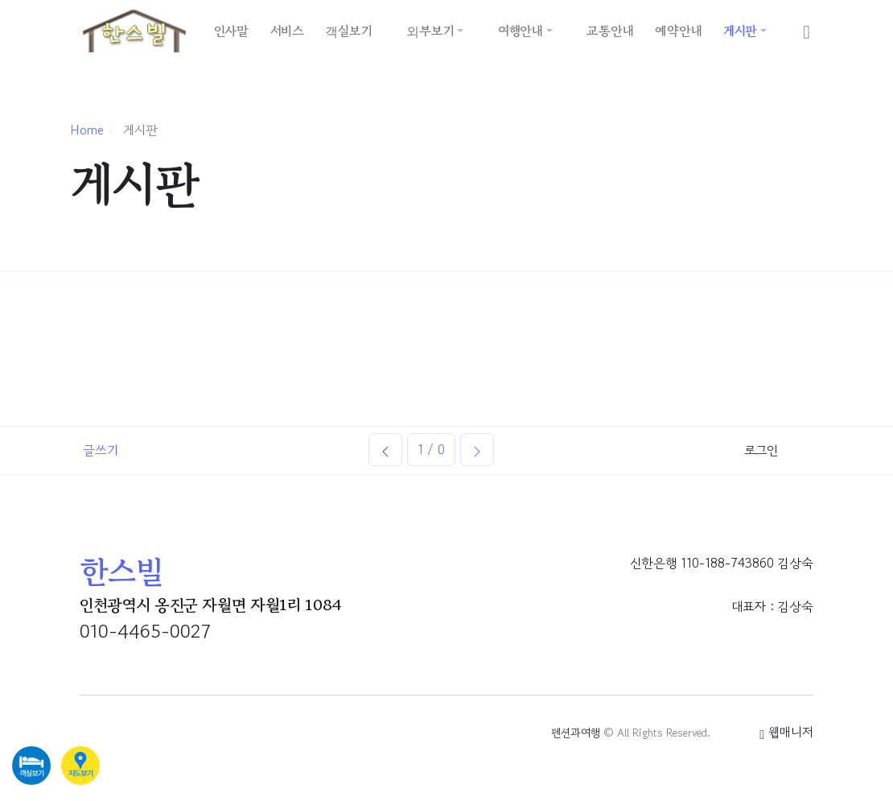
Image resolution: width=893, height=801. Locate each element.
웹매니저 (786, 731)
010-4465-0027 (145, 631)
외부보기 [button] (430, 30)
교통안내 (609, 30)
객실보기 (348, 30)
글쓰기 (100, 450)
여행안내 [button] (520, 30)
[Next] (477, 449)
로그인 (761, 450)
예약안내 (678, 30)
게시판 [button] (740, 30)
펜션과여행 (575, 733)
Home (87, 129)
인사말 (231, 30)
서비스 (287, 30)
